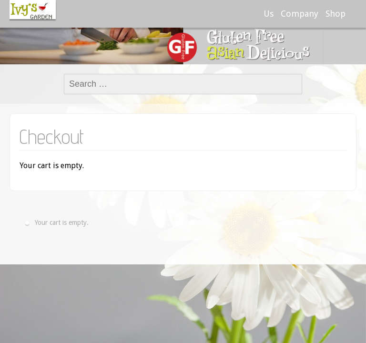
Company (299, 14)
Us (269, 14)
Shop (335, 14)
